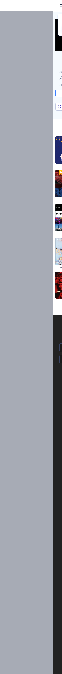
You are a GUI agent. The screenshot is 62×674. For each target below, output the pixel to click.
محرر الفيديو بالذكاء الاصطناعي (35, 578)
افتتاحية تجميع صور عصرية (48, 165)
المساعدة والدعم (31, 418)
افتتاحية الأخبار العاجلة (21, 199)
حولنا (36, 401)
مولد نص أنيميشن (36, 553)
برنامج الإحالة (33, 423)
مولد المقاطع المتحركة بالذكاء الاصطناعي (31, 584)
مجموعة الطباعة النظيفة (20, 233)
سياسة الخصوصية (31, 429)
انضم (47, 373)
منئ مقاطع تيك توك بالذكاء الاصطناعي (32, 612)
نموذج (40, 512)
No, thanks (39, 29)
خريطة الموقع (32, 440)
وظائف (35, 412)
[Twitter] (29, 669)
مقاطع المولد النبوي (22, 165)
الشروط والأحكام (31, 434)
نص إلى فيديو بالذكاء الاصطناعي (35, 595)
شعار (40, 495)
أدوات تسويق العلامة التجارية (31, 470)
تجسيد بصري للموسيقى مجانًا (31, 531)
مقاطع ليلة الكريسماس (49, 199)
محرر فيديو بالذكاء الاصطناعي (35, 590)
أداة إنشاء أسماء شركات (38, 606)
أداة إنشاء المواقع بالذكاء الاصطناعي (33, 601)
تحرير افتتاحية (37, 548)
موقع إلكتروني (37, 507)
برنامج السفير (32, 451)
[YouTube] (21, 669)
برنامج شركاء (32, 445)
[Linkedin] (13, 669)
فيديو (41, 490)
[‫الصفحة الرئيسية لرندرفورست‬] (54, 5)
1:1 (11, 93)
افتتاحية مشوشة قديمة (50, 300)
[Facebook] (49, 669)
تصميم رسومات (36, 501)
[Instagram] (43, 669)
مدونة (40, 476)
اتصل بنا (35, 406)
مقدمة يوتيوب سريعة (21, 300)
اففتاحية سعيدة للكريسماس (18, 267)
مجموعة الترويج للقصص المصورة (45, 233)
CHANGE (19, 29)
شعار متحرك (38, 542)
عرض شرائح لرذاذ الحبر (49, 267)
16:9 (50, 93)
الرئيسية (55, 16)
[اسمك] (31, 347)
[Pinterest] (36, 669)
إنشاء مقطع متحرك (35, 537)
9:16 (31, 93)
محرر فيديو (38, 559)
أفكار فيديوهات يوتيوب (39, 617)
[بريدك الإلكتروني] (31, 359)
